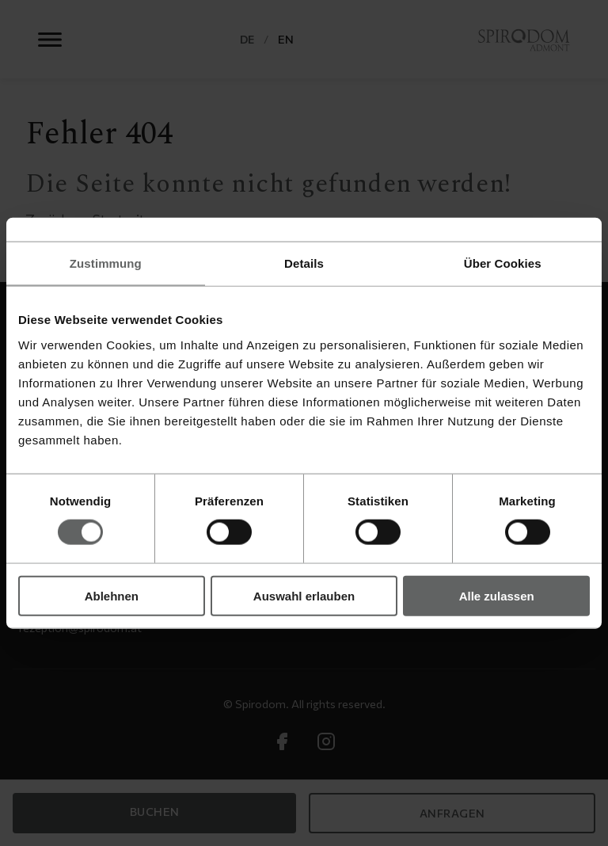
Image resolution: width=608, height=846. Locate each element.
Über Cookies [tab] (503, 263)
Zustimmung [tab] (106, 263)
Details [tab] (304, 263)
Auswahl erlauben (304, 595)
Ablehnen (112, 595)
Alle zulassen (496, 595)
